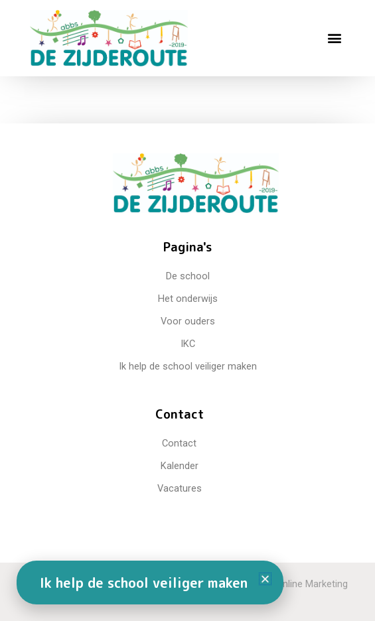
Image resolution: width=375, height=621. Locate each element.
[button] (334, 38)
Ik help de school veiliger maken (144, 582)
